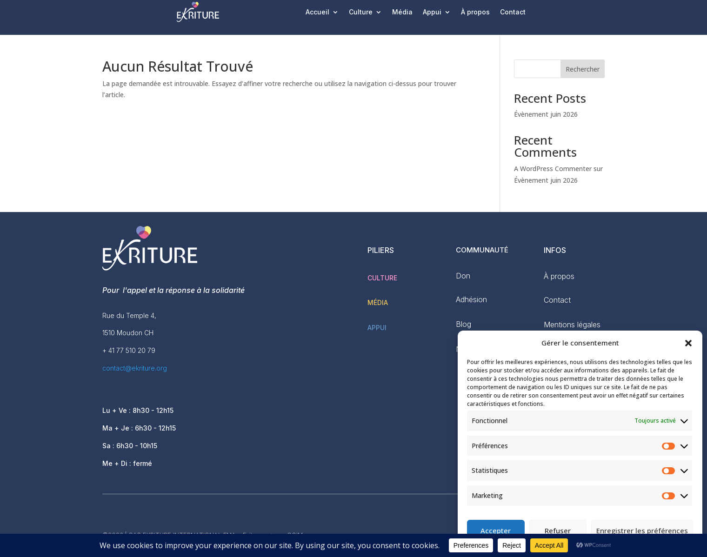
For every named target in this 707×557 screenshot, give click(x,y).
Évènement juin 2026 (546, 114)
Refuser (558, 530)
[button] (688, 343)
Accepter (495, 530)
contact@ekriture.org (134, 368)
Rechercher (583, 69)
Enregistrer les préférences (642, 530)
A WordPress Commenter (553, 168)
